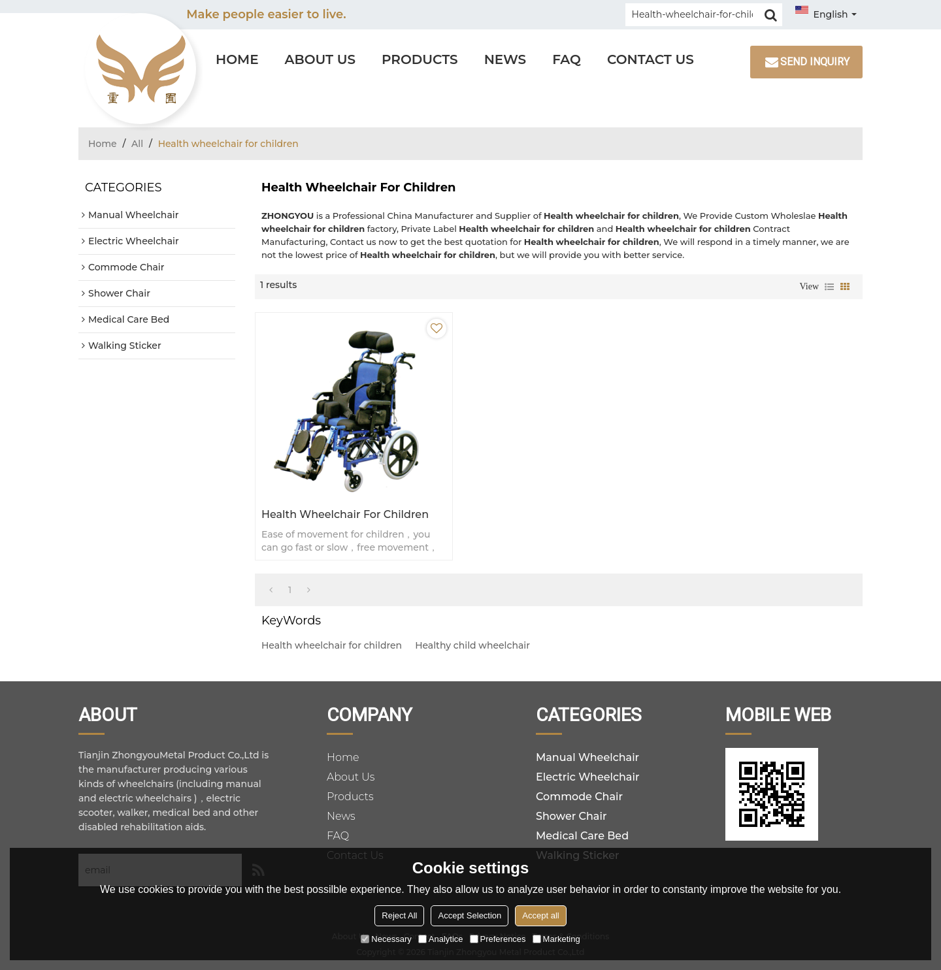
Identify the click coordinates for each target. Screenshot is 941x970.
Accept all (540, 915)
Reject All (399, 915)
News (505, 59)
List (829, 286)
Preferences (498, 939)
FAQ (566, 59)
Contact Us (650, 59)
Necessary (386, 939)
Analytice (440, 939)
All (137, 144)
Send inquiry (815, 62)
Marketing (556, 939)
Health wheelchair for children (345, 514)
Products (420, 59)
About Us (320, 59)
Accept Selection (469, 915)
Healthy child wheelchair (472, 645)
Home (237, 59)
